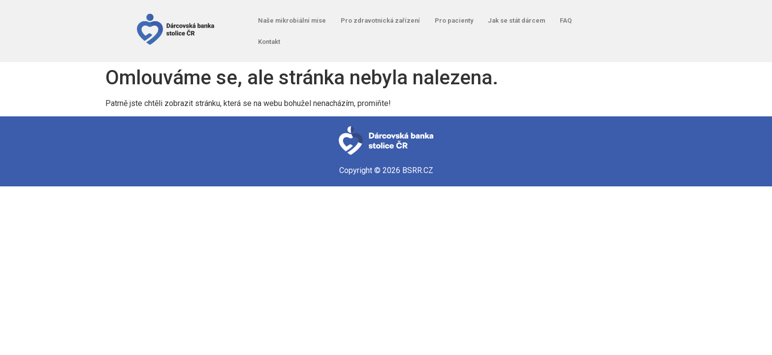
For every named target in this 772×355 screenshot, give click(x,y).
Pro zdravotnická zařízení (380, 20)
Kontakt (269, 41)
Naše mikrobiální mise (292, 20)
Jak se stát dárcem (516, 20)
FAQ (566, 20)
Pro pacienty (454, 20)
